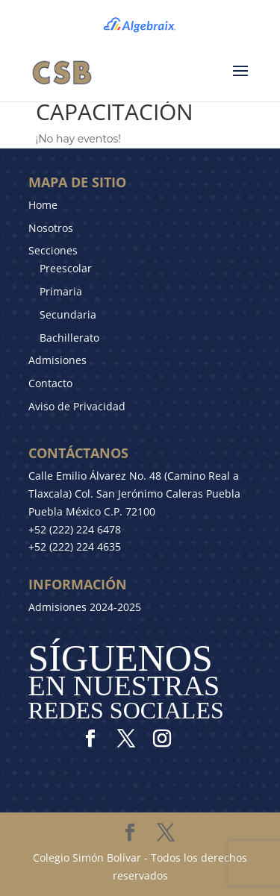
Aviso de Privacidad (76, 406)
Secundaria (68, 314)
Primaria (61, 291)
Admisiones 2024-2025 (84, 607)
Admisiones (57, 360)
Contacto (50, 383)
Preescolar (66, 268)
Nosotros (50, 228)
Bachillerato (69, 337)
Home (42, 205)
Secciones (53, 250)
